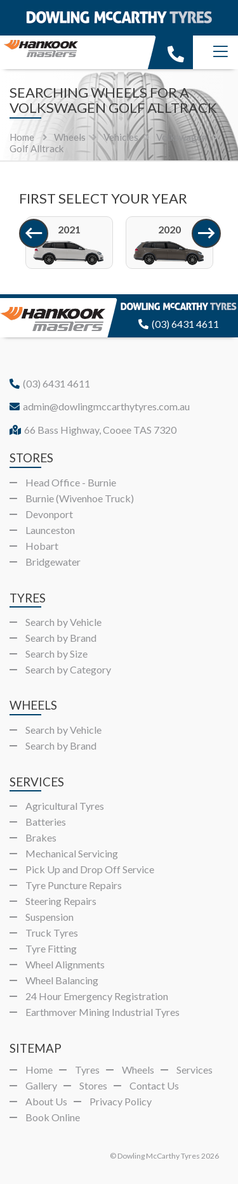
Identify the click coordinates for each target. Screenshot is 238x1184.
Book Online (52, 1117)
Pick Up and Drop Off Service (89, 869)
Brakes (40, 837)
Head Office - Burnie (70, 482)
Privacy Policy (120, 1101)
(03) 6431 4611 (178, 324)
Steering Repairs (60, 901)
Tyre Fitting (51, 948)
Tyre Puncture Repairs (73, 885)
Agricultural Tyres (64, 806)
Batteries (45, 822)
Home (22, 137)
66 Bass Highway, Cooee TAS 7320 (93, 430)
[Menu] (220, 52)
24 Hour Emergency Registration (96, 996)
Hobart (41, 546)
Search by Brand (60, 638)
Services (194, 1070)
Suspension (49, 917)
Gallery (41, 1085)
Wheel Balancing (61, 980)
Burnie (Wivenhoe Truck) (79, 498)
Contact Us (154, 1085)
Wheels (138, 1070)
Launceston (50, 530)
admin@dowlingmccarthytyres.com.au (100, 406)
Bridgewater (53, 562)
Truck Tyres (51, 933)
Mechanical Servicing (71, 853)
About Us (46, 1101)
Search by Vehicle (63, 622)
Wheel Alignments (65, 964)
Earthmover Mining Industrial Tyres (102, 1012)
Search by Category (68, 669)
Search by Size (56, 653)
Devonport (49, 514)
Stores (93, 1085)
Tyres (87, 1070)
